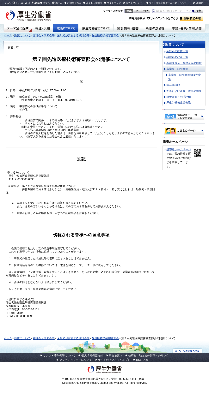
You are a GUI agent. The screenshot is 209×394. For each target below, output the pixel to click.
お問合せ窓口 (74, 3)
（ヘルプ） (183, 3)
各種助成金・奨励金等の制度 (184, 63)
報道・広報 (42, 28)
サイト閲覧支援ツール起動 (163, 3)
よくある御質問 (94, 3)
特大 (146, 11)
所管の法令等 (155, 28)
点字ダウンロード (135, 3)
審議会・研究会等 (44, 35)
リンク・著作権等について (59, 355)
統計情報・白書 (128, 28)
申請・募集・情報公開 (186, 28)
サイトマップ (114, 3)
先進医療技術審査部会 (105, 35)
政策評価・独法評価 (178, 96)
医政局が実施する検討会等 (73, 35)
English (199, 3)
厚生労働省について (96, 28)
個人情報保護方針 (92, 355)
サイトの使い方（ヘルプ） (114, 359)
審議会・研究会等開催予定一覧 (186, 77)
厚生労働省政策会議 (178, 102)
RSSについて (144, 359)
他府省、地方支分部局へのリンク (148, 355)
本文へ (46, 3)
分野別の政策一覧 (177, 51)
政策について (65, 28)
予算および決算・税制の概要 (184, 91)
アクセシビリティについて (75, 359)
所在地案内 (115, 355)
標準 (129, 11)
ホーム (58, 3)
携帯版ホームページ (178, 149)
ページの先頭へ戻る (187, 350)
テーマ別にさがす (17, 28)
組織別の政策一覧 (177, 57)
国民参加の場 (191, 18)
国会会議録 (173, 85)
